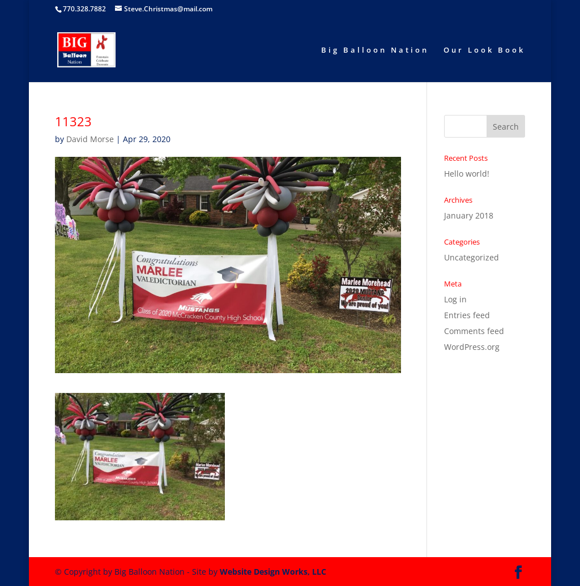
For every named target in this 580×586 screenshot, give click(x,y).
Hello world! (466, 173)
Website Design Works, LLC (273, 571)
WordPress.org (472, 346)
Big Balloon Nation (375, 50)
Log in (455, 299)
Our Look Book (484, 50)
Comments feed (474, 331)
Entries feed (467, 315)
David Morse (90, 139)
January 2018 (468, 215)
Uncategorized (471, 257)
